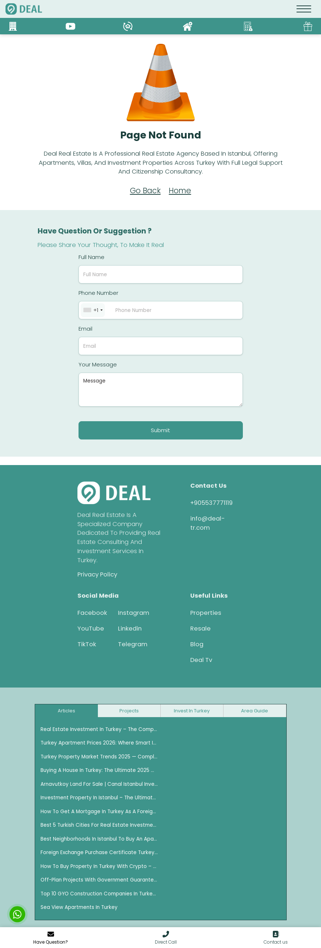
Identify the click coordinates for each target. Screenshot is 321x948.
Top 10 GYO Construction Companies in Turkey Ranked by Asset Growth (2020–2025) (99, 893)
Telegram (133, 644)
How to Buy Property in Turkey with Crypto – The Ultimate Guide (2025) (99, 866)
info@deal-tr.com (207, 523)
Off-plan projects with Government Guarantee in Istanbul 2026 (99, 879)
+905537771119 (211, 503)
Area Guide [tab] (254, 710)
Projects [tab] (129, 710)
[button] (166, 938)
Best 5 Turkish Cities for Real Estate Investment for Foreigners (99, 825)
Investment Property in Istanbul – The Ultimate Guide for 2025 (99, 797)
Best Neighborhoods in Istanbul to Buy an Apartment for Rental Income (99, 838)
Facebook (92, 613)
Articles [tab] (66, 710)
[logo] (23, 9)
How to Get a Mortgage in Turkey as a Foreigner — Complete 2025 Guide (99, 811)
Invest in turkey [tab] (192, 710)
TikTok (86, 644)
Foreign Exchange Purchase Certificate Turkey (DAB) (99, 852)
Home (180, 190)
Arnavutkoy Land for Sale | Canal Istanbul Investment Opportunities (99, 784)
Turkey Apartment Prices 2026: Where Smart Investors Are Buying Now (99, 742)
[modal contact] (50, 938)
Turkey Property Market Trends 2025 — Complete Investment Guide (99, 756)
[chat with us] (17, 914)
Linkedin (130, 628)
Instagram (133, 613)
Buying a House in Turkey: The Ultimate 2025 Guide (99, 770)
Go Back (145, 190)
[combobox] (93, 310)
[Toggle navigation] (304, 9)
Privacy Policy (97, 574)
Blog (196, 644)
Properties (205, 613)
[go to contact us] (276, 938)
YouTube (90, 628)
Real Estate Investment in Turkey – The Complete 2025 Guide (99, 729)
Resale (200, 628)
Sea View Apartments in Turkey (79, 907)
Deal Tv (201, 660)
